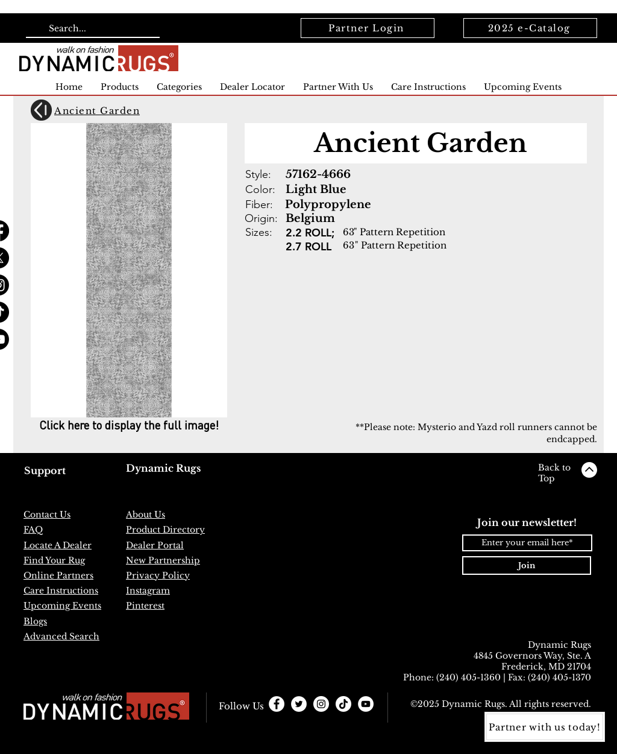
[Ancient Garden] (100, 110)
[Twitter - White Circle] (299, 704)
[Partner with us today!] (544, 727)
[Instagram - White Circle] (321, 704)
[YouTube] (366, 704)
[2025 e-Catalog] (530, 28)
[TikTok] (343, 704)
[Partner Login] (367, 28)
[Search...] (91, 29)
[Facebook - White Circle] (276, 704)
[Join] (526, 565)
